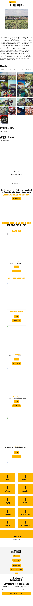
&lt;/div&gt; (16, 339)
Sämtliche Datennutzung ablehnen (16, 597)
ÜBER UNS (16, 556)
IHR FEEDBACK (16, 565)
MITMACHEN (12, 2)
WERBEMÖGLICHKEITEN (16, 570)
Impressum (19, 601)
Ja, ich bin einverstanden (16, 593)
